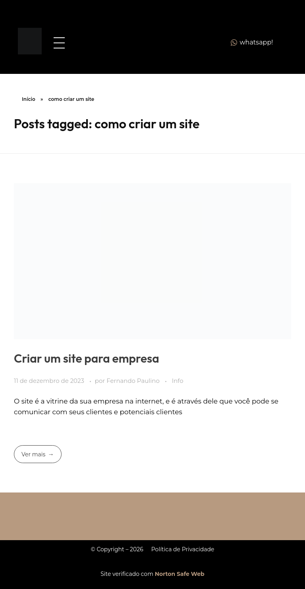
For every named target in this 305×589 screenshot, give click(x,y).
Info (177, 380)
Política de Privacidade (182, 549)
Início (28, 99)
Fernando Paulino (133, 380)
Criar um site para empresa (86, 358)
